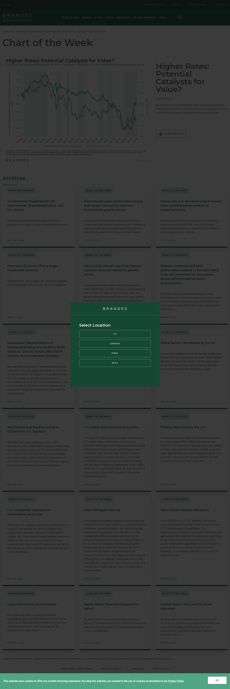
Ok (221, 681)
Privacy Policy (176, 681)
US (115, 334)
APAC (115, 363)
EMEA (115, 353)
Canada (115, 343)
